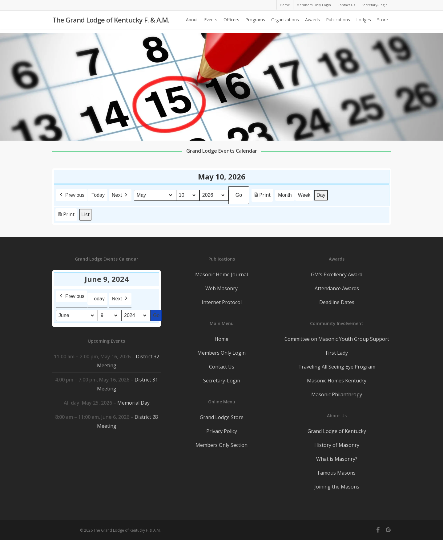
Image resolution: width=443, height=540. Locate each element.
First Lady (337, 352)
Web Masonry (221, 288)
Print (262, 196)
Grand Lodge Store (222, 417)
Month (285, 195)
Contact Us (221, 366)
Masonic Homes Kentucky (336, 380)
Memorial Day (133, 402)
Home (221, 339)
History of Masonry (336, 445)
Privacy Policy (221, 431)
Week (304, 195)
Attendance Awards (337, 288)
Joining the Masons (336, 486)
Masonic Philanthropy (336, 394)
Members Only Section (221, 445)
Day (320, 195)
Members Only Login (221, 352)
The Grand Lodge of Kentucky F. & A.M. (110, 22)
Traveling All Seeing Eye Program (336, 366)
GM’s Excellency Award (336, 274)
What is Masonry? (336, 458)
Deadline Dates (336, 302)
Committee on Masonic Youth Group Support (336, 339)
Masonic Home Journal (221, 274)
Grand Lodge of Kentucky (337, 431)
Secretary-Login (221, 380)
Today (98, 195)
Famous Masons (337, 472)
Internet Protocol (222, 302)
